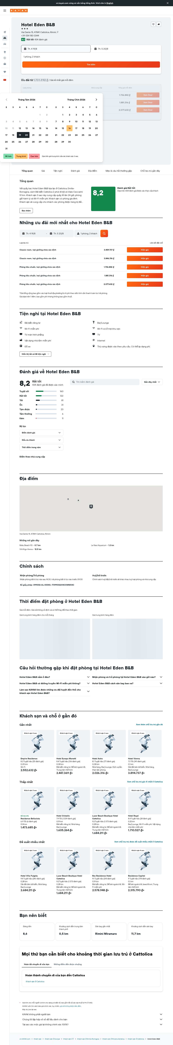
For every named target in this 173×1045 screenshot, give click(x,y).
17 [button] (41, 95)
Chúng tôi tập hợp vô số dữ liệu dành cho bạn (93, 1019)
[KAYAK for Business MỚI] (4, 51)
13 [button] (62, 88)
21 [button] (68, 95)
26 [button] (55, 102)
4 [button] (48, 81)
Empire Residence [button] (29, 758)
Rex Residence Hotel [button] (102, 876)
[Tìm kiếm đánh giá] (107, 382)
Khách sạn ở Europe (52, 1039)
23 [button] (82, 95)
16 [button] (82, 88)
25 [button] (48, 102)
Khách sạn (38, 1039)
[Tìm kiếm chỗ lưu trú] (4, 25)
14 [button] (68, 88)
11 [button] (48, 88)
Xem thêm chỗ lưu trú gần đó (149, 724)
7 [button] (68, 81)
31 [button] (41, 108)
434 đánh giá (41, 39)
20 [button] (61, 95)
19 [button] (55, 95)
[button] (168, 3)
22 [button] (75, 95)
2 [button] (82, 75)
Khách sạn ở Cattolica (35, 981)
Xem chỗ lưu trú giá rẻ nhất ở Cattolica (145, 781)
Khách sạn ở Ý (68, 1039)
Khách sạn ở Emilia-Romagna (88, 1039)
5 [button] (55, 81)
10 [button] (41, 88)
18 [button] (48, 95)
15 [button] (75, 88)
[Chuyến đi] (4, 59)
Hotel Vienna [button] (134, 758)
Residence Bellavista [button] (30, 818)
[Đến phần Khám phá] (4, 39)
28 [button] (68, 102)
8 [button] (75, 81)
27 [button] (62, 102)
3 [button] (41, 81)
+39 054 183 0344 (30, 35)
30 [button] (81, 102)
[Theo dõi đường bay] (4, 45)
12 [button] (55, 88)
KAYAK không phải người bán (93, 1014)
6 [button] (61, 81)
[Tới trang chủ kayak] (19, 10)
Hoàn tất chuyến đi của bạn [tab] (37, 964)
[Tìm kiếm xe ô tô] (4, 31)
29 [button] (75, 102)
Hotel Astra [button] (98, 758)
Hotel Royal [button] (133, 815)
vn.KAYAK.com (25, 1039)
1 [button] (75, 75)
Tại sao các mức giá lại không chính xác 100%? (93, 1024)
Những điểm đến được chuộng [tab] (68, 964)
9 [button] (82, 81)
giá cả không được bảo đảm (70, 1006)
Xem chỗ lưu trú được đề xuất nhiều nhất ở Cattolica (139, 841)
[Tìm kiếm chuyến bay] (4, 19)
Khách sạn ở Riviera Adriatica (114, 1039)
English (110, 3)
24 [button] (41, 102)
